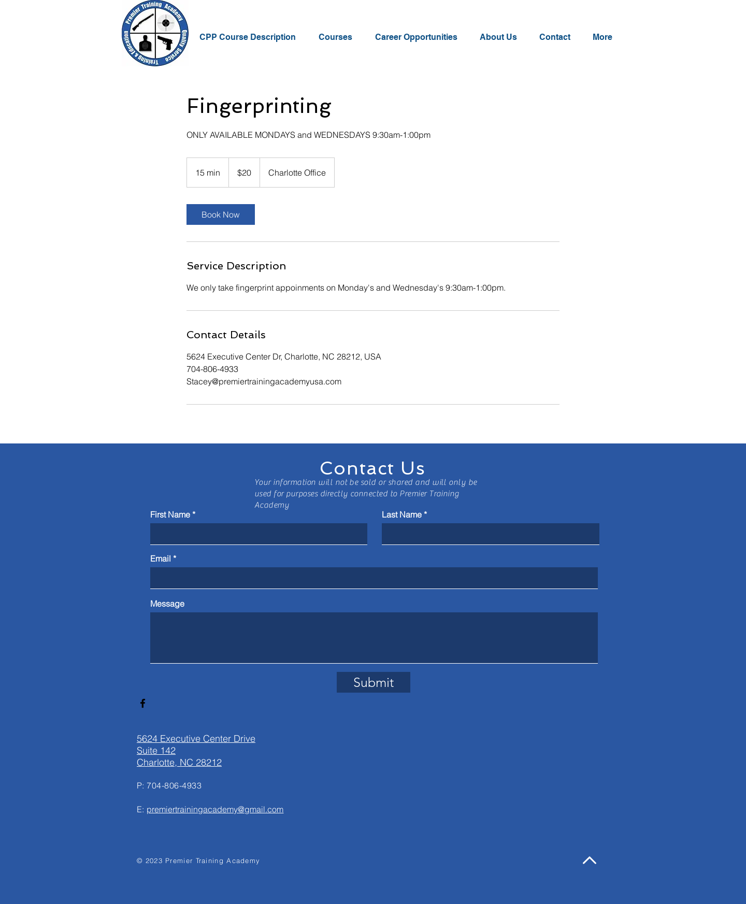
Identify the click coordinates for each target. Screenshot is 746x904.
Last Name (402, 514)
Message (167, 603)
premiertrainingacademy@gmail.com (215, 809)
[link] (221, 214)
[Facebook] (143, 703)
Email (160, 558)
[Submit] (373, 682)
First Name (170, 514)
